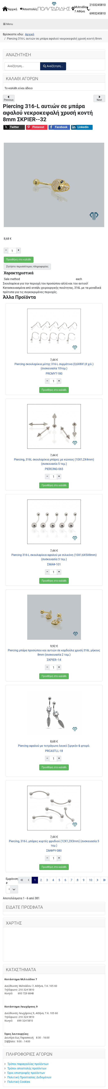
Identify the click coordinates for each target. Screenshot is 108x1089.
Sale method (12, 279)
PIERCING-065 (54, 469)
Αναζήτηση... (53, 66)
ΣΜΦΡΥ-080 (54, 850)
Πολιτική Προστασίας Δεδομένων (29, 1077)
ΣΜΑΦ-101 (54, 564)
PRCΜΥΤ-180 (54, 373)
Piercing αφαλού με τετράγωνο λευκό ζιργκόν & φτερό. (54, 745)
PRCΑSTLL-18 (54, 751)
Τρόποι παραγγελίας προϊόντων (28, 1064)
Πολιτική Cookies (18, 1081)
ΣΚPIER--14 (54, 659)
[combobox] (22, 66)
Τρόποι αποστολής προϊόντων (26, 1068)
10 (90, 880)
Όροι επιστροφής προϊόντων (26, 1073)
